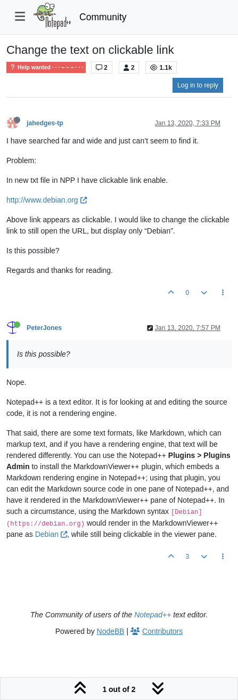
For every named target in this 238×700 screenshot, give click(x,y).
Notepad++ (152, 614)
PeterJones (44, 328)
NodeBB (111, 631)
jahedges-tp (45, 123)
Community (103, 17)
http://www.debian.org (46, 200)
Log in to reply (197, 85)
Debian (51, 534)
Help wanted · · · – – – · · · (46, 67)
